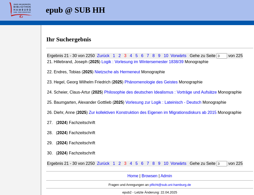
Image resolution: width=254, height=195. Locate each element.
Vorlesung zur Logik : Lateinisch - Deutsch (163, 102)
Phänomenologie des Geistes (151, 82)
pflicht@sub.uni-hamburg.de (170, 185)
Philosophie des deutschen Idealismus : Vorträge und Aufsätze (160, 92)
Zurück (103, 56)
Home (132, 176)
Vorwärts (178, 56)
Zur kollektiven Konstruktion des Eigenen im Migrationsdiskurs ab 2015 (152, 112)
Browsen (149, 176)
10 (166, 56)
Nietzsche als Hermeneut (117, 72)
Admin (166, 176)
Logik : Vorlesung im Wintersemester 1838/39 (142, 62)
